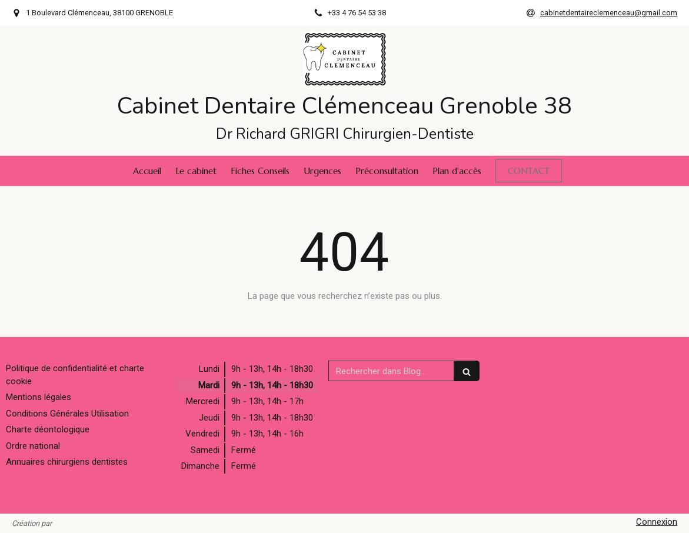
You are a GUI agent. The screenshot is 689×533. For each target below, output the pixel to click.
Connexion (656, 522)
